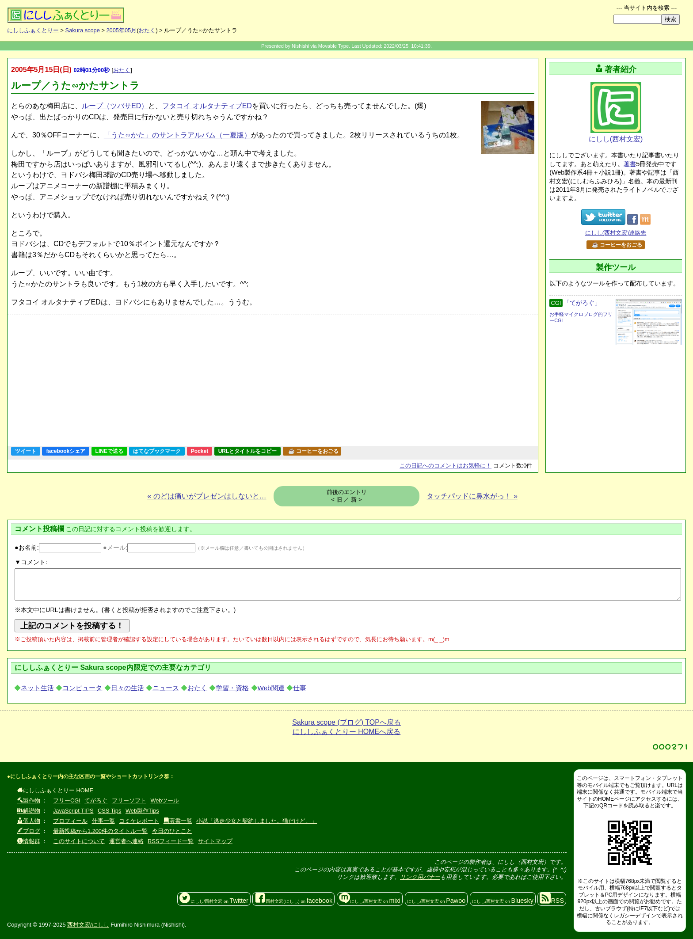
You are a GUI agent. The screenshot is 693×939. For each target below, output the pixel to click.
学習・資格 (232, 688)
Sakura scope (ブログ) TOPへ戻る (346, 722)
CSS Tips (109, 810)
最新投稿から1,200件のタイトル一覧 (100, 831)
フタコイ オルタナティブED (207, 106)
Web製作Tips (142, 810)
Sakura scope (82, 30)
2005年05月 (121, 30)
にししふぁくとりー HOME (55, 790)
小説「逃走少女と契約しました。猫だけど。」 (256, 820)
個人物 (28, 820)
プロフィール (70, 820)
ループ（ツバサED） (115, 106)
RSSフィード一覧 (171, 841)
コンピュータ (82, 688)
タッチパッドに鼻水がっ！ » (471, 496)
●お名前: (58, 547)
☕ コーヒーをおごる (313, 451)
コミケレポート (139, 820)
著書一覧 (178, 820)
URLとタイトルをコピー (247, 451)
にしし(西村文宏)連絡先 (616, 232)
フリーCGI (66, 800)
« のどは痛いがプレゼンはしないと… (206, 496)
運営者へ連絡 (126, 841)
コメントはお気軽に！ (445, 465)
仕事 (299, 688)
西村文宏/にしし (88, 924)
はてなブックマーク (157, 451)
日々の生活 (127, 688)
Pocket (199, 451)
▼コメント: (31, 562)
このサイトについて (79, 841)
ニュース (165, 688)
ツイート (25, 451)
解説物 (28, 810)
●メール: (149, 547)
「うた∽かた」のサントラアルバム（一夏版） (177, 135)
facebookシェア (65, 451)
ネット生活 (37, 688)
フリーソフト (129, 800)
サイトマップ (215, 841)
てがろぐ (95, 800)
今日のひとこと (172, 831)
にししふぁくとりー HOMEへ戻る (346, 731)
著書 (630, 163)
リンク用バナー (420, 877)
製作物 (28, 800)
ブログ (28, 831)
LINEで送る (109, 451)
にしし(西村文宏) (616, 112)
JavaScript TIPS (73, 810)
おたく (147, 30)
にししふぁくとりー (33, 30)
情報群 (28, 841)
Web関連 (271, 688)
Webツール (164, 800)
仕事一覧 (103, 820)
